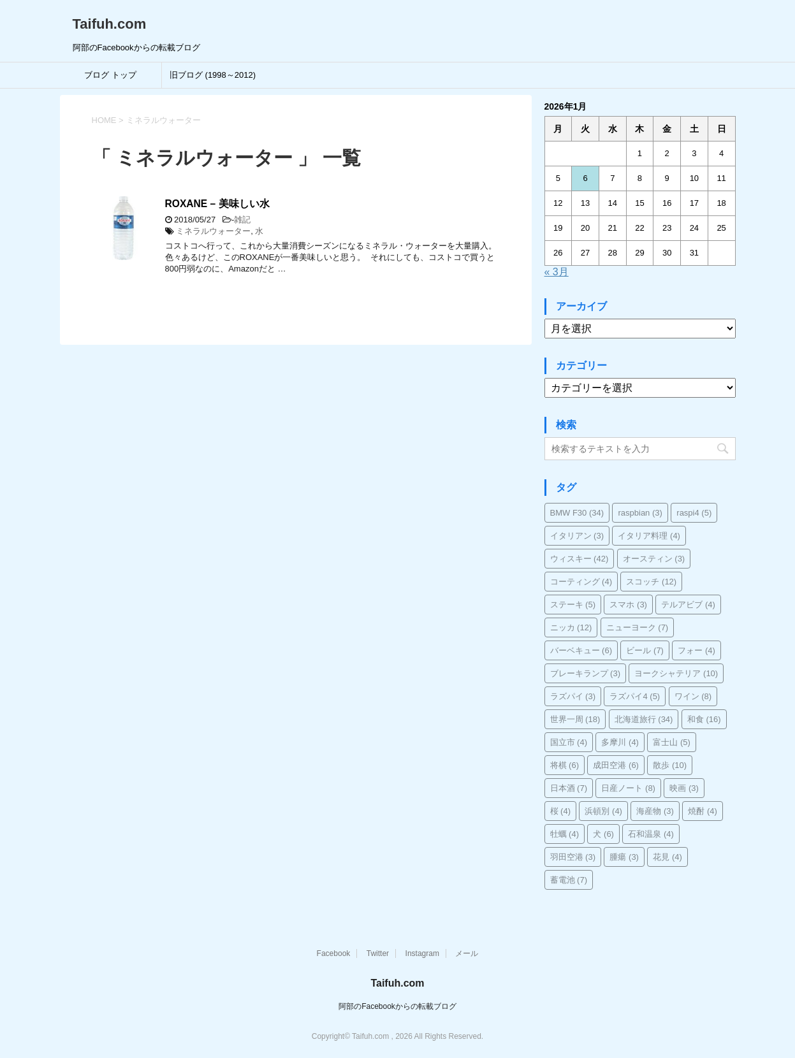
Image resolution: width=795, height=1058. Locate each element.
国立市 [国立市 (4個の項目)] (569, 742)
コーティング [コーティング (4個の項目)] (581, 581)
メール (466, 953)
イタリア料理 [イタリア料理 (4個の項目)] (649, 535)
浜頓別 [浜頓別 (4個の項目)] (603, 811)
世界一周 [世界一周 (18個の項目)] (575, 719)
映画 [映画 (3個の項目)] (684, 788)
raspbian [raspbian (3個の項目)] (640, 513)
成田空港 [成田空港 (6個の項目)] (616, 765)
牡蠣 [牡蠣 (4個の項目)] (565, 834)
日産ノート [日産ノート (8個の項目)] (628, 788)
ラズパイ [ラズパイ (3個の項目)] (573, 696)
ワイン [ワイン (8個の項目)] (693, 696)
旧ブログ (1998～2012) (213, 75)
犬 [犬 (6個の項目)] (603, 834)
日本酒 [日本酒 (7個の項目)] (569, 788)
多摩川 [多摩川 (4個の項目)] (620, 742)
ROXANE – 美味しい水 (217, 203)
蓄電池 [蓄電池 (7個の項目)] (569, 880)
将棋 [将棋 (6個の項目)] (565, 765)
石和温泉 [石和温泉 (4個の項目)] (651, 834)
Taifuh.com (110, 24)
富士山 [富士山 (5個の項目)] (671, 742)
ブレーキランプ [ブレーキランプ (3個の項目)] (585, 673)
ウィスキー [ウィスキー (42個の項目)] (579, 558)
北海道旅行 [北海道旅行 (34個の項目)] (644, 719)
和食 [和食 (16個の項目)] (704, 719)
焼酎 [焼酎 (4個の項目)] (702, 811)
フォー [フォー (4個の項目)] (696, 650)
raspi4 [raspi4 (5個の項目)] (693, 513)
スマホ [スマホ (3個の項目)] (628, 604)
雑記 (242, 219)
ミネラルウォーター (213, 231)
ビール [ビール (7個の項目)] (645, 650)
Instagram (422, 953)
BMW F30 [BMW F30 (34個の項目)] (577, 513)
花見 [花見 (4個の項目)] (667, 857)
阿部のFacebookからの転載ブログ (397, 1006)
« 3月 (556, 271)
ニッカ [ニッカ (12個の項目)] (571, 627)
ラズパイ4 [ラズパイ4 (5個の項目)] (634, 696)
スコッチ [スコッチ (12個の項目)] (651, 581)
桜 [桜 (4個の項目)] (560, 811)
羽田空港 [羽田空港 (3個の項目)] (573, 857)
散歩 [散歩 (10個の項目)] (670, 765)
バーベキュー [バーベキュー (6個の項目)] (581, 650)
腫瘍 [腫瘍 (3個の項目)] (624, 857)
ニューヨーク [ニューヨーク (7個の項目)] (637, 627)
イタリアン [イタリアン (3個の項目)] (577, 535)
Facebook (334, 953)
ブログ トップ (110, 75)
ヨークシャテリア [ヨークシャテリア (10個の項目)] (676, 673)
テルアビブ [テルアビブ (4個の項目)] (688, 604)
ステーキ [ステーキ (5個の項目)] (573, 604)
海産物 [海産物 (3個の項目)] (655, 811)
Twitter (378, 953)
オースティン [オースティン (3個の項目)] (654, 558)
